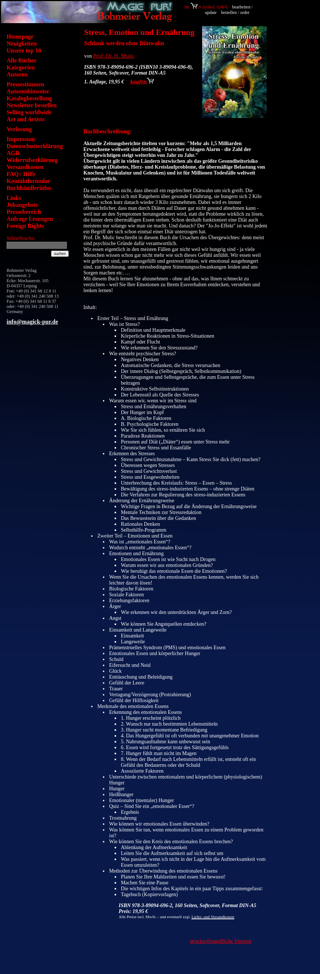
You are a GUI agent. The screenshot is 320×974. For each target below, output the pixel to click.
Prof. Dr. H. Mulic (114, 56)
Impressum (21, 139)
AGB (13, 153)
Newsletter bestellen (32, 105)
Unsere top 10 (24, 50)
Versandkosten (25, 167)
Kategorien (21, 67)
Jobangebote (22, 205)
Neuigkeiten (22, 43)
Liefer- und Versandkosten (212, 916)
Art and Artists (25, 119)
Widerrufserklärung (32, 160)
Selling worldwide (29, 112)
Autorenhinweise (28, 91)
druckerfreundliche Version (221, 941)
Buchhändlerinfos (29, 188)
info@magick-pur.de (32, 322)
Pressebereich (24, 212)
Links (14, 198)
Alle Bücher (21, 60)
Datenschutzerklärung (35, 146)
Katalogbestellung (29, 98)
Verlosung (19, 129)
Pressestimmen (25, 84)
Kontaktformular (28, 181)
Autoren (17, 74)
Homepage (20, 36)
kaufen (142, 81)
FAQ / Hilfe (21, 174)
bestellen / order (236, 12)
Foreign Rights (25, 226)
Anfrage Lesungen (30, 219)
